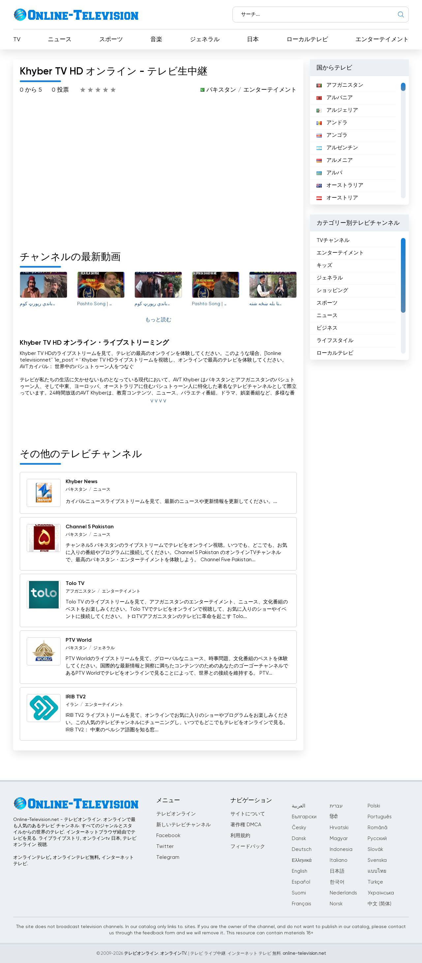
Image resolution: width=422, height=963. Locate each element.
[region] (359, 140)
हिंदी (334, 816)
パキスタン (221, 90)
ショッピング (332, 290)
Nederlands (343, 892)
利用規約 (240, 835)
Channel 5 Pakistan (90, 527)
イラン (72, 705)
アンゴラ (331, 135)
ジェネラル (205, 40)
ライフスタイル (334, 340)
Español (301, 882)
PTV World (79, 640)
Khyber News (82, 481)
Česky (299, 827)
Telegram (167, 857)
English (299, 871)
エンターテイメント (382, 40)
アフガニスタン (81, 591)
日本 (253, 40)
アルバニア (334, 98)
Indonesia (341, 849)
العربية (298, 805)
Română (377, 827)
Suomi (299, 892)
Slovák (375, 849)
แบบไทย (377, 871)
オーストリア (337, 198)
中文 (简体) (379, 903)
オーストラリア (339, 185)
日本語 (337, 871)
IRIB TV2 (76, 697)
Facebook (168, 835)
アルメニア (334, 160)
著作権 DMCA (245, 824)
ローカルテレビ (307, 40)
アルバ (329, 173)
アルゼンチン (337, 148)
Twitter (165, 846)
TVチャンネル (332, 240)
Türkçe (375, 882)
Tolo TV (75, 583)
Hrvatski (339, 827)
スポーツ (111, 40)
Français (301, 903)
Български (304, 816)
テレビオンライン (176, 813)
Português (380, 816)
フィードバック (247, 846)
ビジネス (327, 328)
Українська (381, 892)
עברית (336, 805)
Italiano (338, 860)
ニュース (60, 40)
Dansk (299, 838)
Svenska (377, 860)
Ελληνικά (302, 860)
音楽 (156, 40)
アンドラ (331, 123)
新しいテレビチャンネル (183, 824)
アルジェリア (337, 110)
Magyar (339, 838)
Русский (377, 838)
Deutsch (302, 849)
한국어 (337, 882)
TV (16, 40)
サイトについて (247, 813)
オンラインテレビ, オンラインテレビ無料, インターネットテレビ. (73, 860)
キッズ (324, 265)
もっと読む (158, 320)
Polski (374, 805)
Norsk (336, 903)
